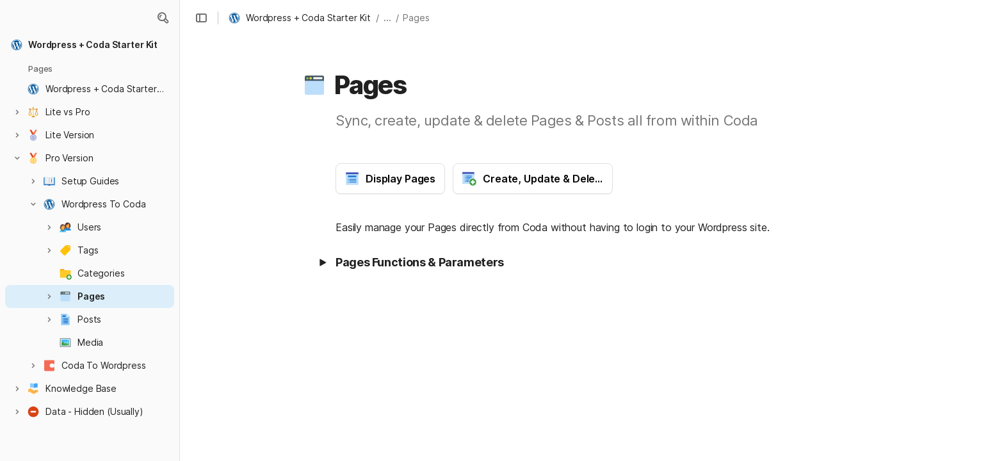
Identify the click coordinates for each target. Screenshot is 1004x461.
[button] (163, 18)
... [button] (387, 17)
